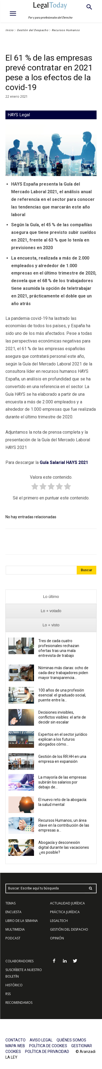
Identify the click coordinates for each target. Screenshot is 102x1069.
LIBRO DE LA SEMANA (21, 920)
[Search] (86, 570)
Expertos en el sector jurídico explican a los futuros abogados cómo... (62, 739)
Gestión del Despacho (32, 30)
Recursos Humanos (66, 30)
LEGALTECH (59, 920)
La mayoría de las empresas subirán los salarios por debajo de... (62, 782)
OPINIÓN (57, 938)
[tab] (51, 596)
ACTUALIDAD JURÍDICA (67, 903)
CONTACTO (15, 1040)
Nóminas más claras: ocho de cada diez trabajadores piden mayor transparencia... (63, 673)
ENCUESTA (13, 912)
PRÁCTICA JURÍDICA (65, 912)
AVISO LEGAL (41, 1040)
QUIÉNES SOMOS (71, 1040)
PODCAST (12, 938)
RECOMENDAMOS (18, 1002)
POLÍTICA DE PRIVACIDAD (47, 1051)
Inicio (9, 30)
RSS (8, 993)
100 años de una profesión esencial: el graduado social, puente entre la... (62, 695)
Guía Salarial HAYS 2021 (64, 462)
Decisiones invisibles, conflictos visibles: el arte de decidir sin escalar (62, 717)
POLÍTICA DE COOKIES (48, 1046)
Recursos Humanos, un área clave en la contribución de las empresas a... (63, 825)
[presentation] (51, 596)
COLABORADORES (19, 961)
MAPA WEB (15, 1046)
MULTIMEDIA (15, 929)
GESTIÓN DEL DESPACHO (69, 929)
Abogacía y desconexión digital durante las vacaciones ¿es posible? (63, 847)
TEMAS (10, 903)
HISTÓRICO (14, 985)
